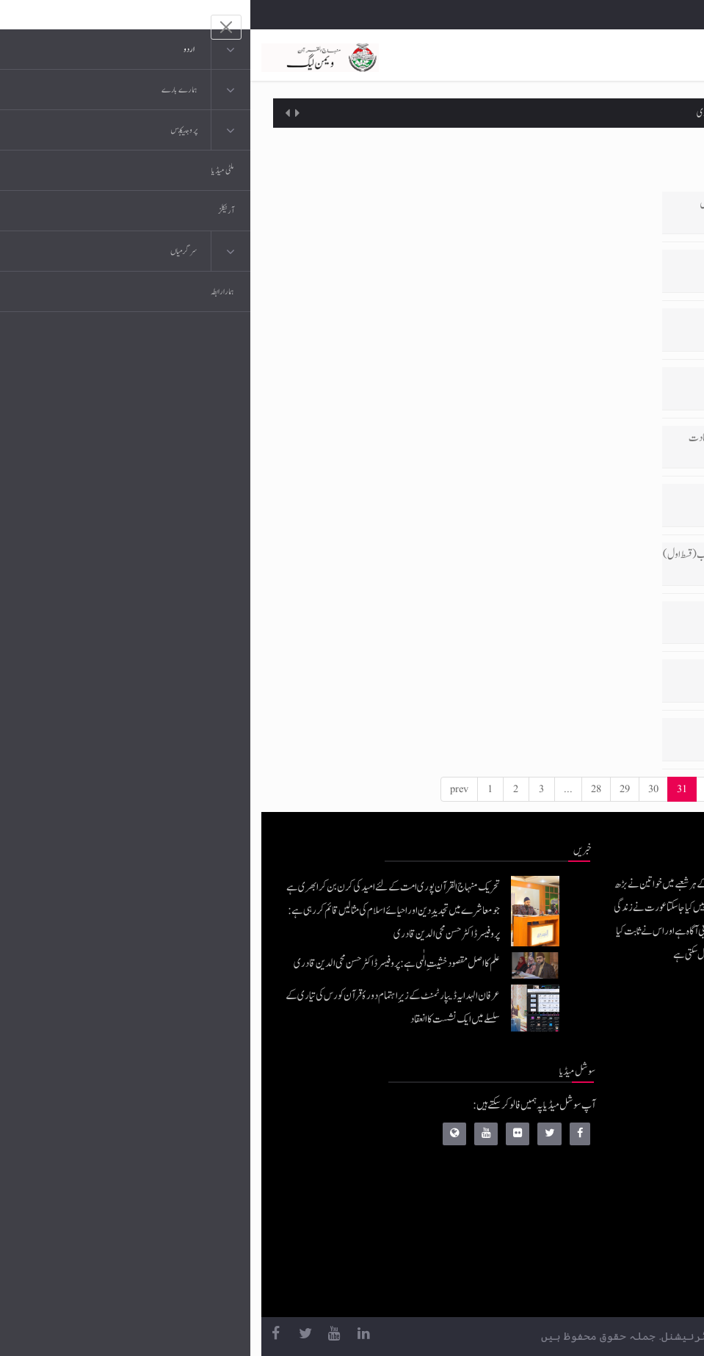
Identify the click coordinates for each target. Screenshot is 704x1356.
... (317, 789)
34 (517, 789)
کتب (597, 1199)
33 (489, 789)
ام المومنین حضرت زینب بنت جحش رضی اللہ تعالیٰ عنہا (583, 320)
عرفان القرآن (582, 1170)
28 (346, 789)
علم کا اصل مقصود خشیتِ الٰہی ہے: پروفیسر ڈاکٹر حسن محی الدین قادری (535, 113)
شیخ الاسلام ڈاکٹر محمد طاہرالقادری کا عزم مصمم (596, 671)
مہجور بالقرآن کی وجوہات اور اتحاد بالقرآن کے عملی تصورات (574, 262)
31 (432, 789)
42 (573, 789)
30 (403, 789)
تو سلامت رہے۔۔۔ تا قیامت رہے (610, 730)
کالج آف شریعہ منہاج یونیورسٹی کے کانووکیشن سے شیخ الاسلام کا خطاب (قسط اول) (541, 554)
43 (602, 789)
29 (374, 789)
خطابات (592, 1228)
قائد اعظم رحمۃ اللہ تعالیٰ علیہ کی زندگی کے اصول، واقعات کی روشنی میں (559, 204)
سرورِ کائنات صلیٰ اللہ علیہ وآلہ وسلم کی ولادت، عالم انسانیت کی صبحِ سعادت (553, 438)
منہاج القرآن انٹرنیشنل (568, 1111)
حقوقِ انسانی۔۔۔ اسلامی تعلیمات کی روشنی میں (593, 379)
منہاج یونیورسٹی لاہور (572, 1287)
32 (460, 789)
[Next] (634, 789)
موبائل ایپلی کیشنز (578, 1140)
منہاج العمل (586, 1258)
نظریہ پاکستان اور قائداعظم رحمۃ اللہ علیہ (603, 496)
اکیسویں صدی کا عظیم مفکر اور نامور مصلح (601, 613)
